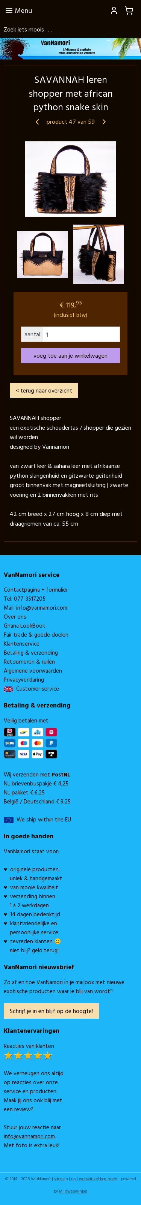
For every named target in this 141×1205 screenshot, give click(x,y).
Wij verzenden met (37, 774)
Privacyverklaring (24, 679)
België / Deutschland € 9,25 (37, 801)
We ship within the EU (44, 819)
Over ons (15, 616)
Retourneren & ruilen (29, 661)
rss (73, 1179)
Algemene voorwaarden (33, 670)
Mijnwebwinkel (73, 1191)
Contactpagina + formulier (36, 589)
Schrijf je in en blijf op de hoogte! (51, 1010)
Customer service (36, 688)
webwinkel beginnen (98, 1179)
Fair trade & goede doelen (36, 634)
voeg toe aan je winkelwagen (70, 355)
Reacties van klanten (29, 1046)
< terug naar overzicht (44, 390)
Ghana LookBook (24, 625)
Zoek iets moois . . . (28, 29)
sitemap (61, 1179)
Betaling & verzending (31, 652)
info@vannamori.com (41, 607)
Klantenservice (21, 643)
